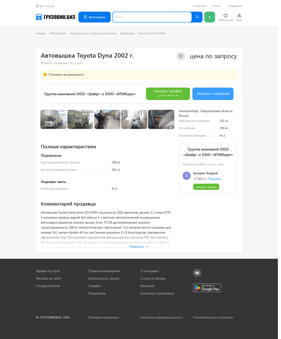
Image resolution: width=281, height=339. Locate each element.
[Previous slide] (47, 158)
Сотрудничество (48, 286)
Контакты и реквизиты (157, 293)
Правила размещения (104, 271)
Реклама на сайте (48, 278)
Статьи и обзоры (153, 278)
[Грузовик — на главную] (55, 17)
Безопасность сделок (103, 278)
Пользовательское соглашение (213, 317)
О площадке (150, 271)
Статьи (217, 5)
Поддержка (235, 5)
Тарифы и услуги (48, 271)
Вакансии (148, 286)
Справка (94, 286)
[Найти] (197, 17)
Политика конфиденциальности (162, 317)
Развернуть (139, 246)
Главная (41, 33)
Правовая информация (103, 317)
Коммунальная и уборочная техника (93, 33)
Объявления (58, 33)
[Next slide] (168, 158)
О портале (199, 5)
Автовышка (127, 33)
